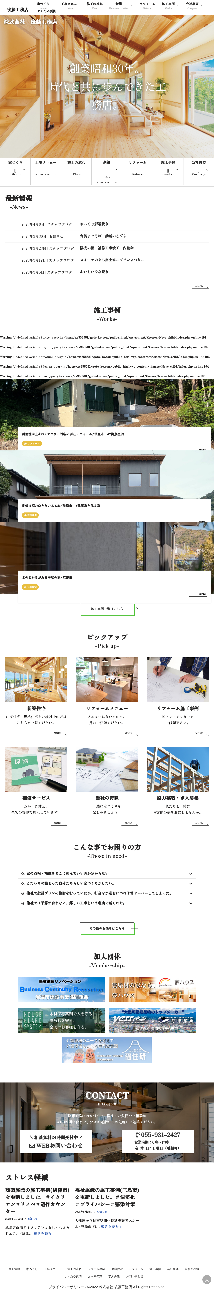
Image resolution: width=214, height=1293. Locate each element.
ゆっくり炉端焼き (94, 224)
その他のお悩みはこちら (107, 929)
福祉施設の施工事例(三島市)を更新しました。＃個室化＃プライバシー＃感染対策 (107, 1198)
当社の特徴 (192, 1270)
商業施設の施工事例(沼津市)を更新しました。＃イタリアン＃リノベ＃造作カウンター (37, 1201)
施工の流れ (74, 1270)
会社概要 (173, 1270)
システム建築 (96, 1270)
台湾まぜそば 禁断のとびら (103, 236)
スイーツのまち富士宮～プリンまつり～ (112, 260)
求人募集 (114, 1277)
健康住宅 (117, 1270)
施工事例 (155, 1270)
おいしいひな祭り (94, 272)
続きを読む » (44, 1234)
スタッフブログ (59, 224)
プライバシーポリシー (66, 1288)
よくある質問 (73, 1277)
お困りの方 (95, 1277)
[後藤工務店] (17, 9)
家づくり (32, 1270)
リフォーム (136, 1270)
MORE (199, 286)
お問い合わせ (134, 1277)
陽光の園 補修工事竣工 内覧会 (107, 248)
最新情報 (14, 1270)
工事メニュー (52, 1270)
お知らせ (56, 236)
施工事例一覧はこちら (107, 609)
